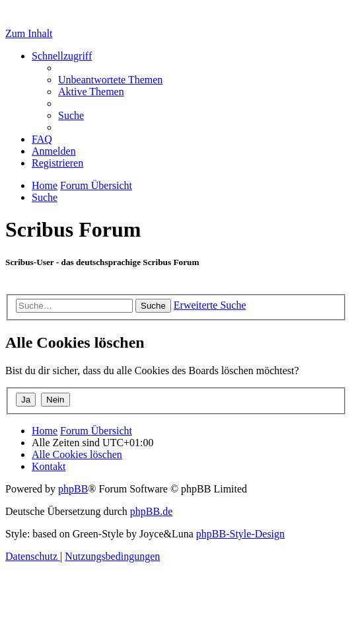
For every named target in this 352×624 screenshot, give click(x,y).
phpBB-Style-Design (240, 533)
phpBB (73, 488)
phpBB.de (151, 511)
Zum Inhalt (29, 33)
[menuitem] (110, 79)
